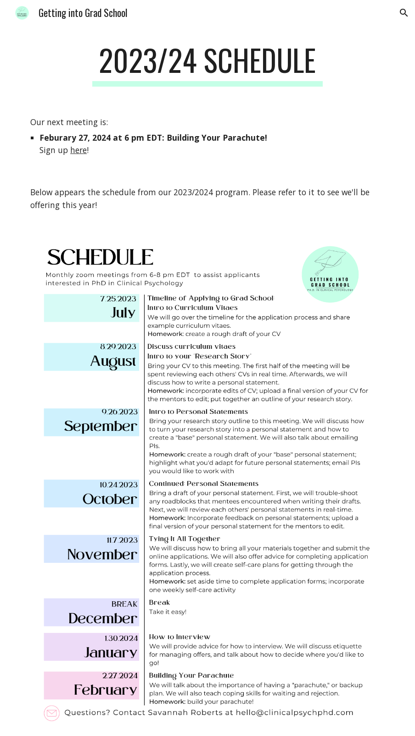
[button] (404, 13)
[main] (207, 64)
